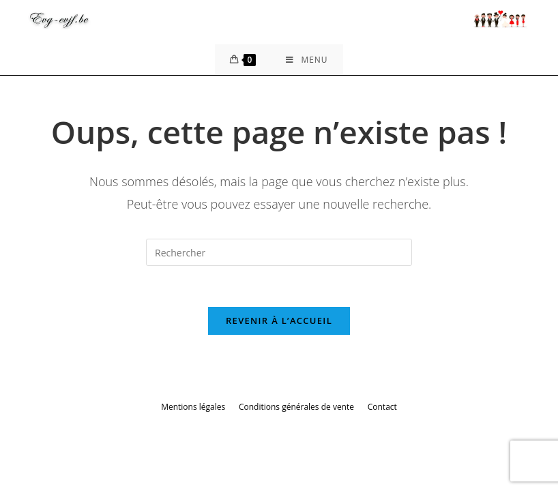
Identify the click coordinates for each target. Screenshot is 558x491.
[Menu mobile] (306, 59)
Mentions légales (193, 407)
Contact (382, 407)
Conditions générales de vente (296, 407)
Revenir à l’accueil (279, 320)
